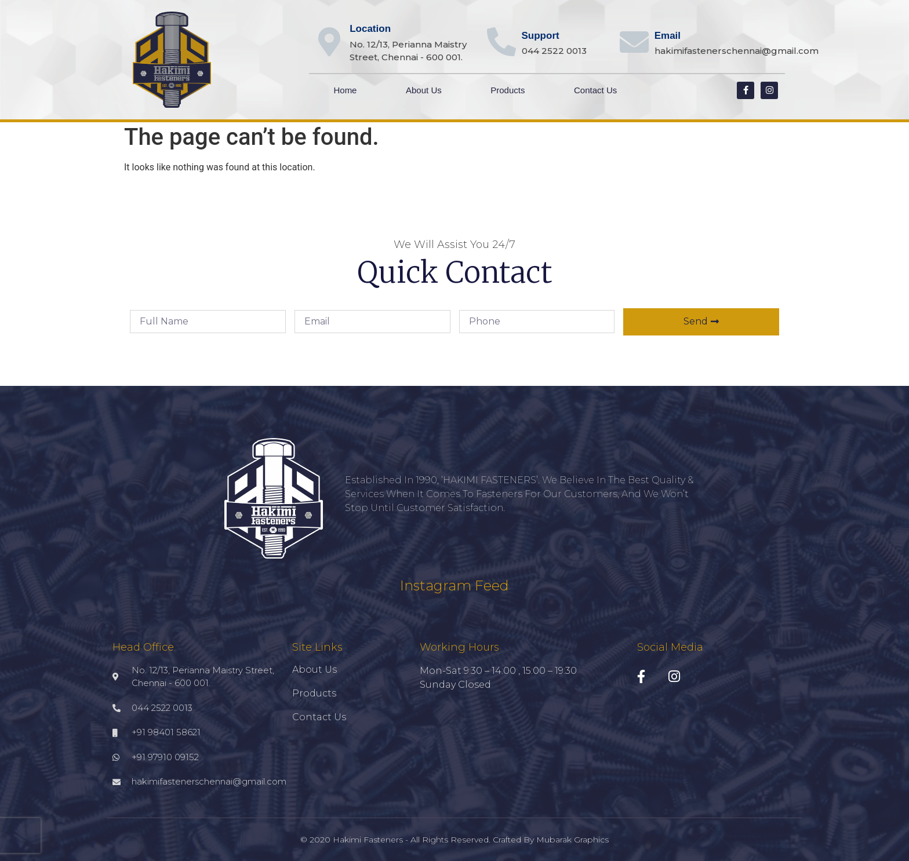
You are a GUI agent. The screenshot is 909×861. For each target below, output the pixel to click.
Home (345, 90)
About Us (424, 90)
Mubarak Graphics (572, 839)
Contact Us (595, 90)
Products (507, 90)
